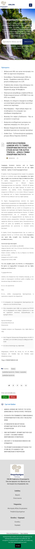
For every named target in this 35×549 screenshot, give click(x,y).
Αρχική (9, 23)
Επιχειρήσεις (18, 48)
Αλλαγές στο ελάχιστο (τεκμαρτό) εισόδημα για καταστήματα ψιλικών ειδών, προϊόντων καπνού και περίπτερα (18, 103)
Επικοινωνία (17, 498)
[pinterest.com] (17, 385)
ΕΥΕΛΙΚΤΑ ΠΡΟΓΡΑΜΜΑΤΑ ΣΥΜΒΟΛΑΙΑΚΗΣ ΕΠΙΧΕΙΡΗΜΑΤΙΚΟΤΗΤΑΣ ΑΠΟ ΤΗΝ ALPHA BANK (18, 418)
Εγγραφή (17, 525)
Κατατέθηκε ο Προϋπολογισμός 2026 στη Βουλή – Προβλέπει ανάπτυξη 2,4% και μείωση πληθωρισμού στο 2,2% (17, 79)
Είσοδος (17, 522)
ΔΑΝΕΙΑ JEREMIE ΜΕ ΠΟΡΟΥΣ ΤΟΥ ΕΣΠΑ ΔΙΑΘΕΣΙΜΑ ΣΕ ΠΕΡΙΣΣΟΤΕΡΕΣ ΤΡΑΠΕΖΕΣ (17, 410)
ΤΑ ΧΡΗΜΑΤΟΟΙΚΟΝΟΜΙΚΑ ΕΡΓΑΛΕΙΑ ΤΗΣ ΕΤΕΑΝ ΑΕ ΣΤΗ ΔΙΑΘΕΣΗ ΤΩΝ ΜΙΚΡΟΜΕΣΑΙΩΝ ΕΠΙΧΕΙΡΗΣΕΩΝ (18, 449)
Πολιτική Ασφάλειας (12, 533)
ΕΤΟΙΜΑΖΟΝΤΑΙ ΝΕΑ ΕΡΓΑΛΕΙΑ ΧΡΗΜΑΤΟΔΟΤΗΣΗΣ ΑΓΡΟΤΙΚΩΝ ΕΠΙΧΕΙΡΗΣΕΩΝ (14, 426)
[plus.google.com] (22, 385)
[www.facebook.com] (13, 385)
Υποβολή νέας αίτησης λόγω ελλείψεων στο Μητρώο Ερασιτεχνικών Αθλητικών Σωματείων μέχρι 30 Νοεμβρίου (18, 87)
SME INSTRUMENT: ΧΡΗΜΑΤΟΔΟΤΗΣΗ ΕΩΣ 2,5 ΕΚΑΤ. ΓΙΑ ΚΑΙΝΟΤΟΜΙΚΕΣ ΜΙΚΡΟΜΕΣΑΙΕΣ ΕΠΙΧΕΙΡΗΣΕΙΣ (18, 435)
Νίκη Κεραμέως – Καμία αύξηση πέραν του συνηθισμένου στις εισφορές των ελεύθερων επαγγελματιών (17, 111)
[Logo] (17, 472)
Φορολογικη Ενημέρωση (24, 46)
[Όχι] (33, 542)
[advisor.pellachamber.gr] (26, 385)
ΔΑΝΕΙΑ (13, 368)
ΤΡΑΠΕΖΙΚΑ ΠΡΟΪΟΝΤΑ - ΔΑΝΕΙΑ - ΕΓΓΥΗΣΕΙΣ (14, 372)
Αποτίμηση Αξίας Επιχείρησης (17, 508)
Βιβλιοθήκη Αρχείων (19, 23)
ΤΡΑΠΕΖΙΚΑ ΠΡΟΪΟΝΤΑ (8, 375)
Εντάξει (18, 545)
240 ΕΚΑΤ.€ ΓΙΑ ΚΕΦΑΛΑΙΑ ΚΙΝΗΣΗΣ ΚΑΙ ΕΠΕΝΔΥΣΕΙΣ (17, 442)
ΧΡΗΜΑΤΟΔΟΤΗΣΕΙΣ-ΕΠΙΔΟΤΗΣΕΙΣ (13, 25)
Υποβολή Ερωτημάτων (17, 512)
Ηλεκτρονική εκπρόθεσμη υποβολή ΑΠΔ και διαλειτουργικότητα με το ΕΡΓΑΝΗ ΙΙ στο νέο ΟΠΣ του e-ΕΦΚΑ (18, 95)
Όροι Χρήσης (24, 533)
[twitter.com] (9, 385)
